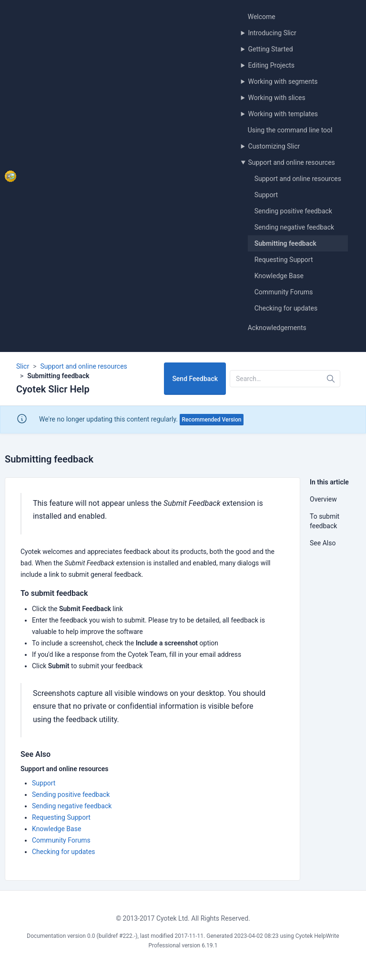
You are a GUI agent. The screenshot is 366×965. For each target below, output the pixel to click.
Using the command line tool (290, 130)
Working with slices (276, 97)
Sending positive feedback (293, 211)
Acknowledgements (277, 328)
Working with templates (283, 114)
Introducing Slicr (272, 33)
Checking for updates (286, 308)
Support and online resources (291, 162)
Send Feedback (195, 378)
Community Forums (283, 292)
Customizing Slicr (274, 146)
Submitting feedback (285, 243)
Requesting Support (283, 259)
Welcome (261, 16)
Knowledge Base (279, 276)
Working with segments (283, 81)
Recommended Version (212, 419)
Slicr (22, 366)
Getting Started (270, 49)
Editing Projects (271, 65)
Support (266, 195)
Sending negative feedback (294, 227)
